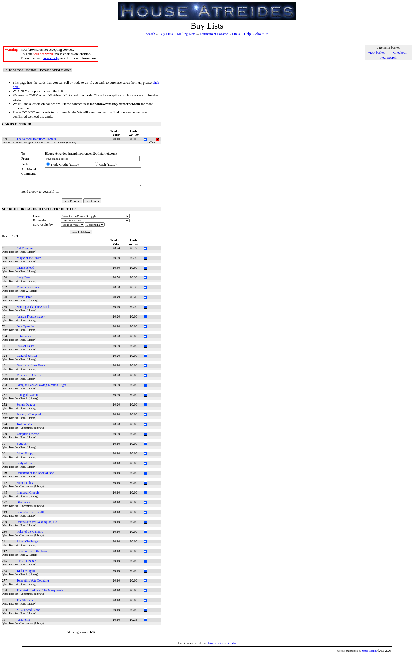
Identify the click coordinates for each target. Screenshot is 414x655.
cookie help (50, 58)
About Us (261, 34)
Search (150, 34)
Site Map (231, 643)
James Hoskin (369, 650)
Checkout (400, 52)
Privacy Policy (215, 643)
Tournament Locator (214, 34)
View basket (376, 52)
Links (236, 34)
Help (247, 34)
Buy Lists (166, 34)
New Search (388, 57)
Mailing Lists (186, 34)
